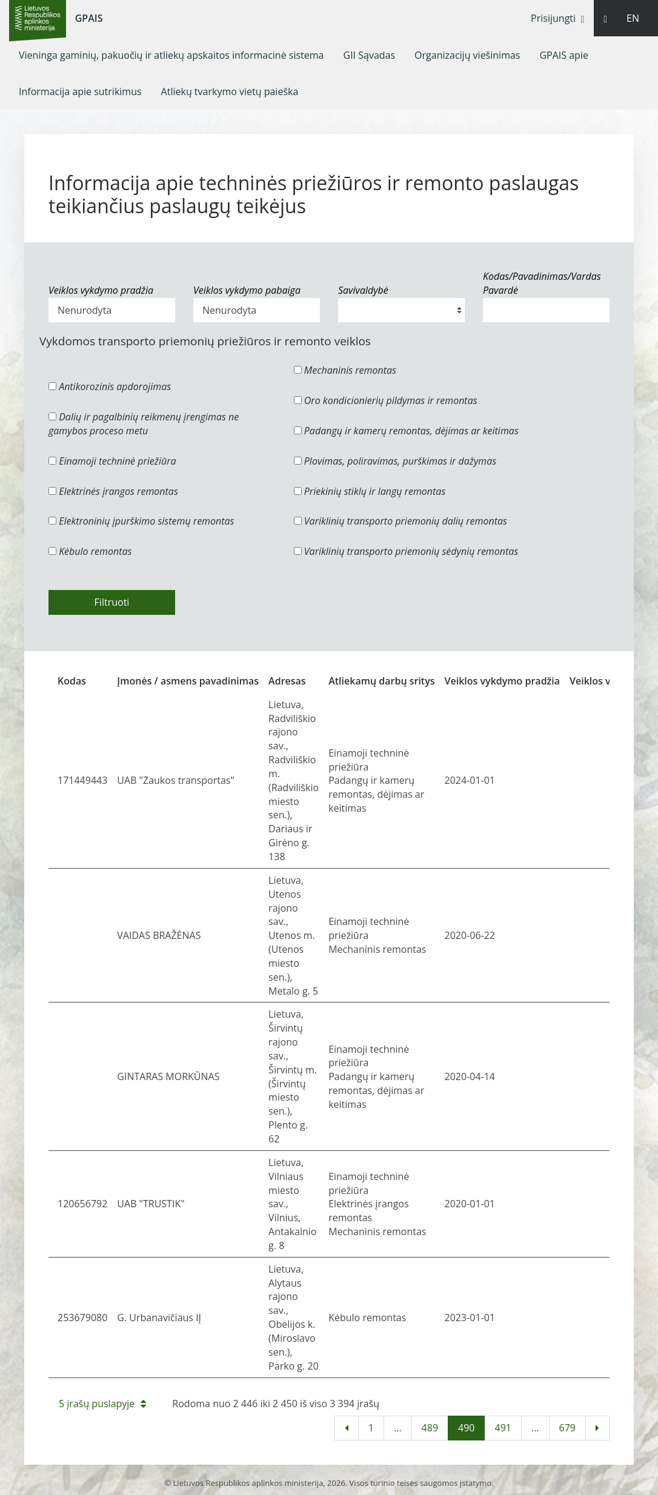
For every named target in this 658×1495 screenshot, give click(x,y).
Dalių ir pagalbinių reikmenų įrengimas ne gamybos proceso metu (143, 423)
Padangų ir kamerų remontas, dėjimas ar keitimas (406, 430)
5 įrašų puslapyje (102, 1403)
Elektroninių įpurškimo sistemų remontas (141, 521)
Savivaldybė (363, 290)
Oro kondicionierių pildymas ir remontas (385, 400)
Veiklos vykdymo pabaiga (247, 290)
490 (466, 1427)
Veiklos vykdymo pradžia (100, 290)
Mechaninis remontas (345, 370)
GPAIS (89, 18)
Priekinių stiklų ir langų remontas (370, 491)
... (398, 1427)
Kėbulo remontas (89, 551)
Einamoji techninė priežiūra (112, 461)
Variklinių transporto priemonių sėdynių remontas (406, 551)
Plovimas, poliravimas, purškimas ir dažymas (395, 461)
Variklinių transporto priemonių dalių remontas (400, 521)
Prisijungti (557, 18)
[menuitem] (171, 55)
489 (430, 1427)
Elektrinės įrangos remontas (113, 491)
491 (502, 1427)
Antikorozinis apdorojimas (109, 386)
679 (567, 1427)
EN (632, 18)
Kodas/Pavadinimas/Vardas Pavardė (542, 283)
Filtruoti (112, 602)
